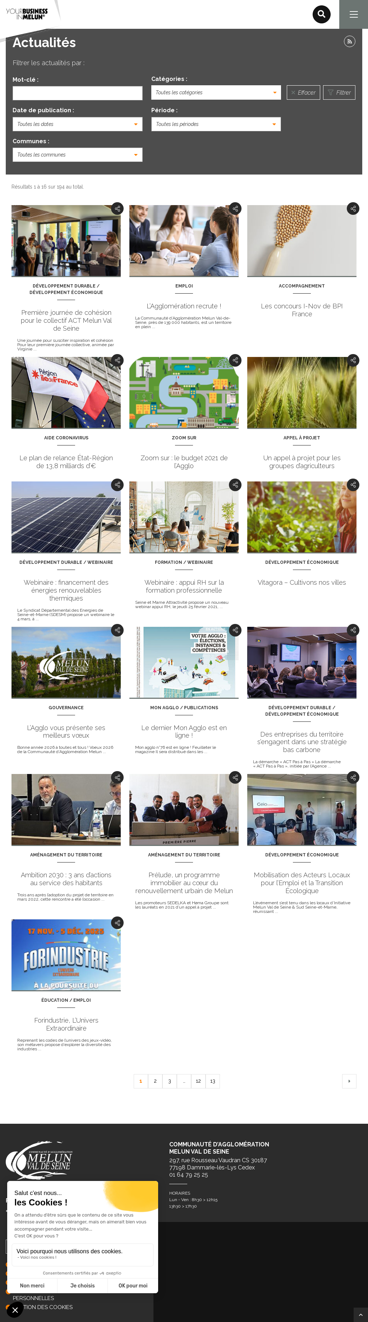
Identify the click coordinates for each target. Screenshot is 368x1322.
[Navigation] (353, 14)
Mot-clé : (25, 79)
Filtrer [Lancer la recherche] (339, 92)
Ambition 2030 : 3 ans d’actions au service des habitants (66, 879)
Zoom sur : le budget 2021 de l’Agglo (184, 462)
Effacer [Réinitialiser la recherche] (303, 92)
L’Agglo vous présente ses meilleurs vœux (66, 731)
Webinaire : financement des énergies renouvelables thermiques (66, 590)
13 (212, 1081)
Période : (164, 110)
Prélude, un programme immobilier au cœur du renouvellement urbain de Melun (184, 883)
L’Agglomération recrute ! (184, 306)
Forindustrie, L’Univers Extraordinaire (66, 1024)
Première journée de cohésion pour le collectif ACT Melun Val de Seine (66, 320)
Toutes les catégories (179, 92)
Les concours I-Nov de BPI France (302, 310)
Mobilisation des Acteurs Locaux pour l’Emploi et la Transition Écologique (302, 883)
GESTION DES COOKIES (43, 1307)
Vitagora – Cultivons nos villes (302, 582)
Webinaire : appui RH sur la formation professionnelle (184, 586)
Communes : (31, 141)
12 (198, 1081)
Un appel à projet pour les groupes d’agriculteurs (302, 462)
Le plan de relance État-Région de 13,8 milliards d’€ (66, 462)
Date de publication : (43, 110)
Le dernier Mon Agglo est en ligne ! (184, 731)
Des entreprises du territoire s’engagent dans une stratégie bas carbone (302, 742)
